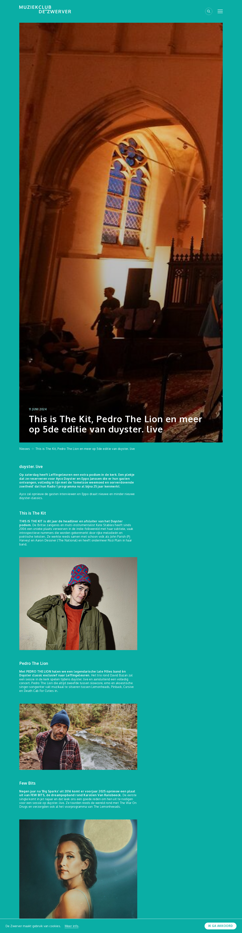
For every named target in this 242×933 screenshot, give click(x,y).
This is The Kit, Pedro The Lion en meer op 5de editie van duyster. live (85, 449)
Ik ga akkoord (220, 926)
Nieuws (24, 449)
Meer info (71, 926)
